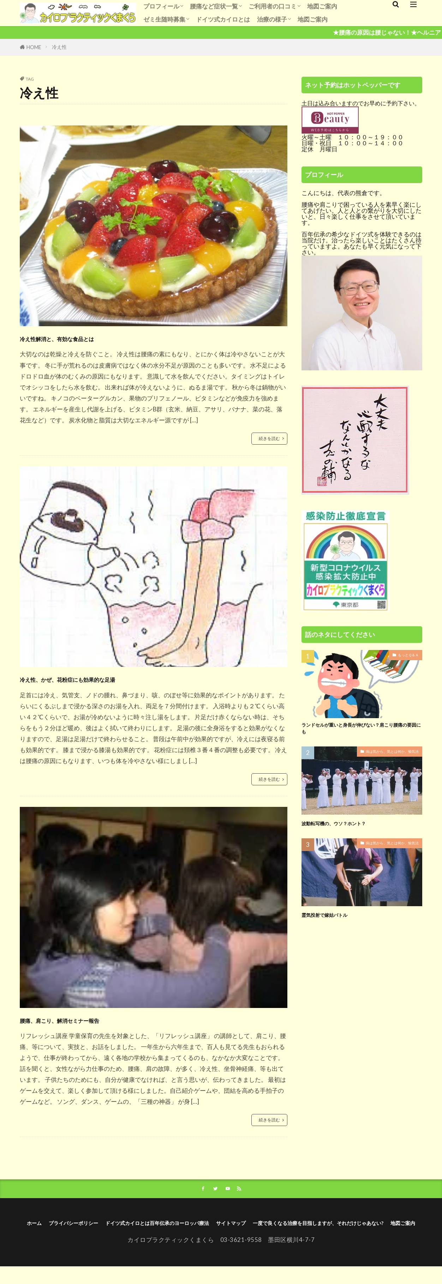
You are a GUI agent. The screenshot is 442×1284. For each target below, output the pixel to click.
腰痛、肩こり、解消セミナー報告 (97, 1020)
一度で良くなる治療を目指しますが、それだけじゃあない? (200, 1239)
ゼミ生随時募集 (164, 19)
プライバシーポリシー (137, 1228)
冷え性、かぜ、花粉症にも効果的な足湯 (113, 679)
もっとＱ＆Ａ (406, 655)
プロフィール (161, 6)
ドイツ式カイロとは (223, 19)
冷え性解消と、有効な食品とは (92, 337)
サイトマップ (345, 1228)
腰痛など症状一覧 (214, 6)
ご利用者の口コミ (273, 6)
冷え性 (59, 47)
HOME (33, 47)
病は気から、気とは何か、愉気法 (387, 757)
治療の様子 (272, 19)
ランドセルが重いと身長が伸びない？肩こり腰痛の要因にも (361, 731)
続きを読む (267, 439)
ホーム (86, 1228)
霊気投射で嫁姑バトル (333, 919)
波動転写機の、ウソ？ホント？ (345, 827)
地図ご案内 (322, 6)
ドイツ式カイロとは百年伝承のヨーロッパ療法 (248, 1228)
